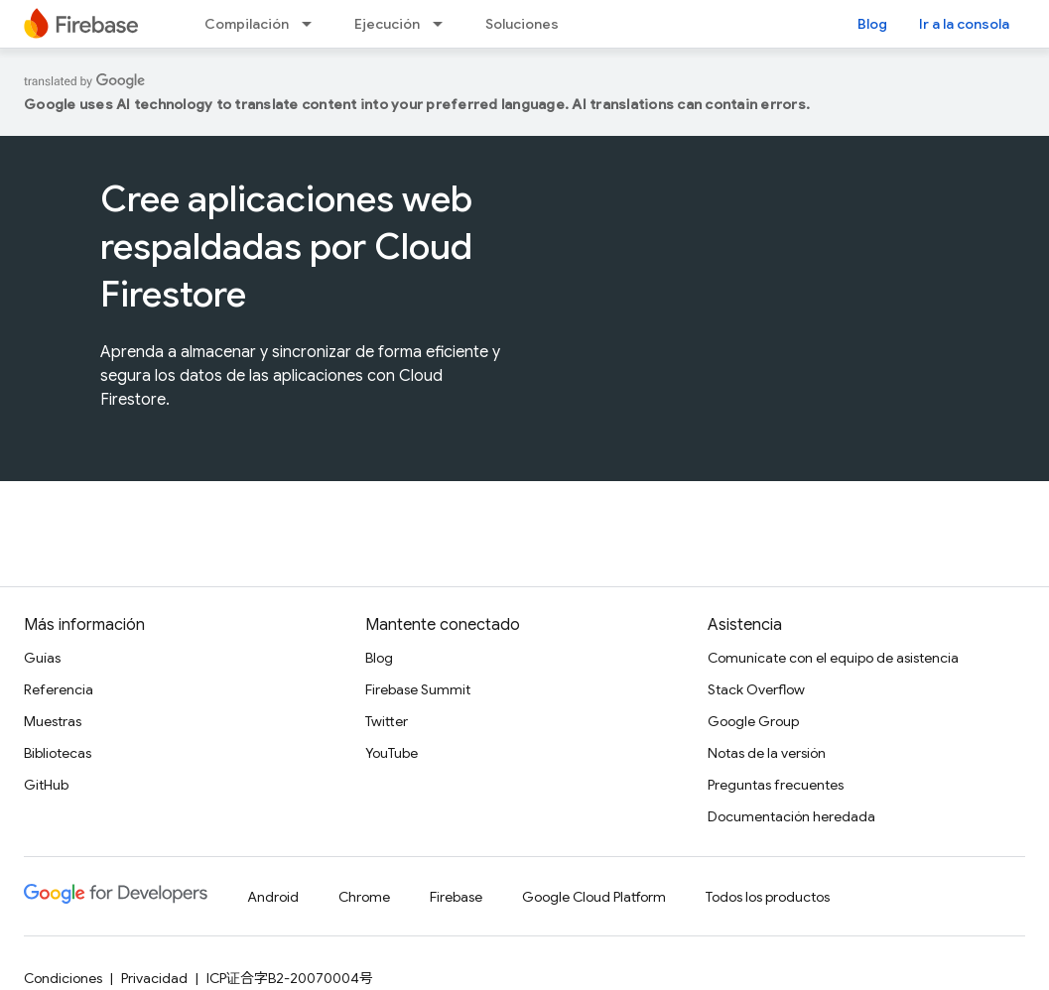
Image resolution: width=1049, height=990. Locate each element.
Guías (42, 658)
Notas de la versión (767, 753)
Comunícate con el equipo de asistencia (833, 658)
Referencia (58, 689)
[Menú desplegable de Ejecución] (443, 24)
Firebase (456, 897)
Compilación (246, 24)
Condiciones (63, 978)
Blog (872, 24)
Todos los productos (768, 897)
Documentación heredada (791, 816)
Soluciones (522, 24)
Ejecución (387, 24)
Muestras (52, 721)
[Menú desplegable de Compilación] (312, 24)
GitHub (46, 785)
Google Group (753, 721)
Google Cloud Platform (594, 897)
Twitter (386, 721)
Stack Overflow (756, 689)
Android (273, 897)
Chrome (364, 897)
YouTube (391, 753)
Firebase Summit (417, 689)
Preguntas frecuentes (776, 785)
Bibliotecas (57, 753)
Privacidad (154, 978)
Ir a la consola (964, 24)
